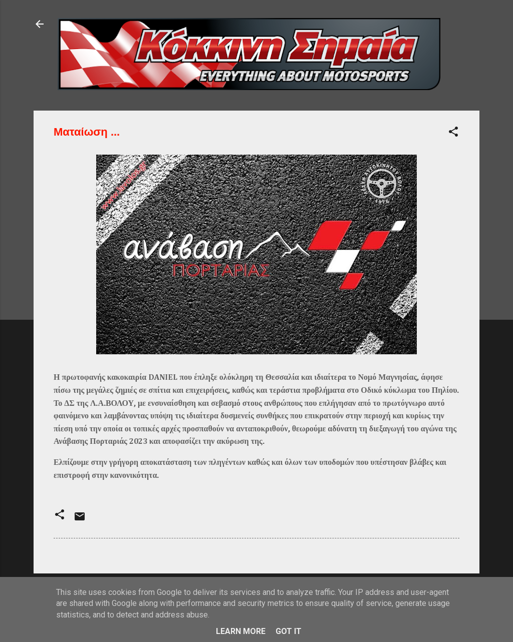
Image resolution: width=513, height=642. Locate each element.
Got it (289, 631)
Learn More (241, 631)
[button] (453, 133)
